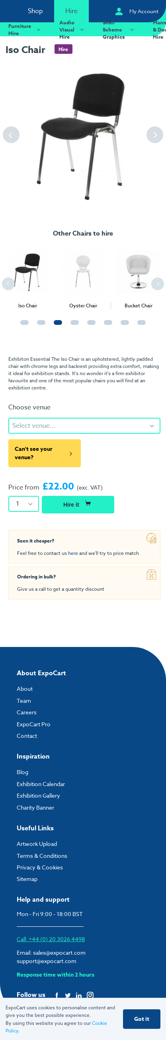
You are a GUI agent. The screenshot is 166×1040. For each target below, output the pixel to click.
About (25, 688)
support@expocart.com (46, 961)
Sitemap (27, 879)
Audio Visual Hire (72, 29)
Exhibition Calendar (41, 784)
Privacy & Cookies (40, 867)
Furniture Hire (25, 29)
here (73, 553)
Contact (27, 735)
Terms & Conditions (42, 855)
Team (24, 700)
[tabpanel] (27, 276)
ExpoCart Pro (34, 724)
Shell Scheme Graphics (119, 29)
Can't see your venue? (44, 453)
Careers (27, 712)
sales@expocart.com (59, 952)
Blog (22, 772)
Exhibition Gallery (38, 795)
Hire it (78, 503)
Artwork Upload (37, 843)
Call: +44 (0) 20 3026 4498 (51, 939)
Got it (141, 1019)
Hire (71, 11)
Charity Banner (35, 807)
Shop (35, 11)
